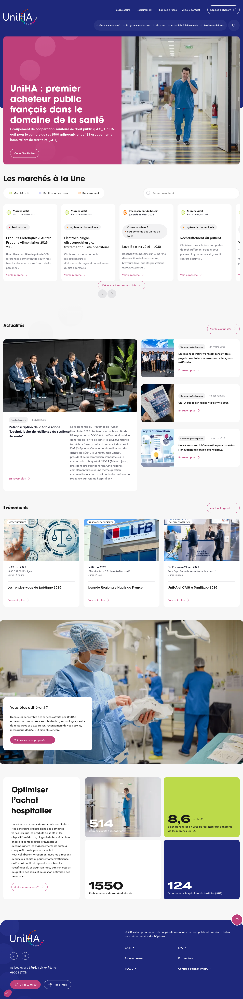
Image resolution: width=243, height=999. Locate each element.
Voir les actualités (223, 315)
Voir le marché (15, 278)
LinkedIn (14, 942)
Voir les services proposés (29, 726)
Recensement (90, 196)
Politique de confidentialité (124, 992)
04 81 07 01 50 (25, 971)
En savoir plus (20, 465)
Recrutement (144, 9)
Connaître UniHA (24, 153)
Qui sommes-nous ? (26, 873)
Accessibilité (156, 992)
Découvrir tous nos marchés (188, 180)
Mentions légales (89, 992)
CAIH (128, 934)
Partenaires (185, 944)
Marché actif (21, 196)
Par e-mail (57, 971)
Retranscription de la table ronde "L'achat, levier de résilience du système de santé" (39, 417)
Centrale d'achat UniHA (193, 954)
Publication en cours (55, 196)
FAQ (180, 934)
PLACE (129, 954)
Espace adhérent (223, 10)
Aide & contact (191, 9)
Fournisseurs (122, 9)
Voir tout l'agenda (223, 494)
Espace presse (168, 9)
